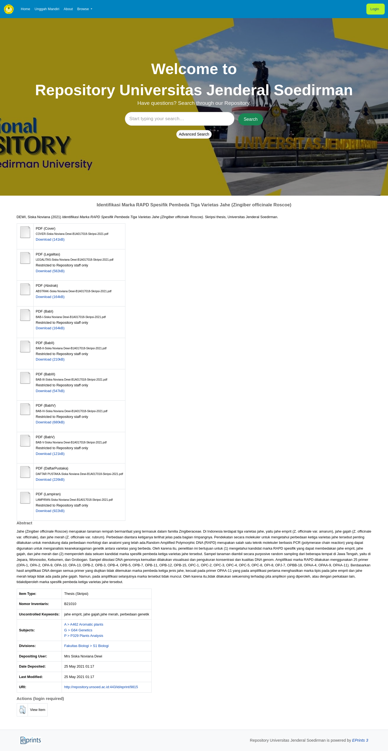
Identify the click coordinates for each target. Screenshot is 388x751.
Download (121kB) (50, 454)
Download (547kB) (50, 391)
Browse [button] (83, 9)
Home (25, 9)
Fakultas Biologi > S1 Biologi (86, 646)
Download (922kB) (50, 511)
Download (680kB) (50, 422)
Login (374, 9)
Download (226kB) (50, 479)
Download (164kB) (50, 297)
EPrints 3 (360, 740)
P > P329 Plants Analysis (83, 636)
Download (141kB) (50, 239)
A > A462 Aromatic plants (83, 624)
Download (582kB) (50, 271)
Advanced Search (194, 134)
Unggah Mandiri (47, 9)
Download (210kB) (50, 359)
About (68, 9)
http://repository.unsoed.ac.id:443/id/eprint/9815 (101, 687)
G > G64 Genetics (78, 630)
